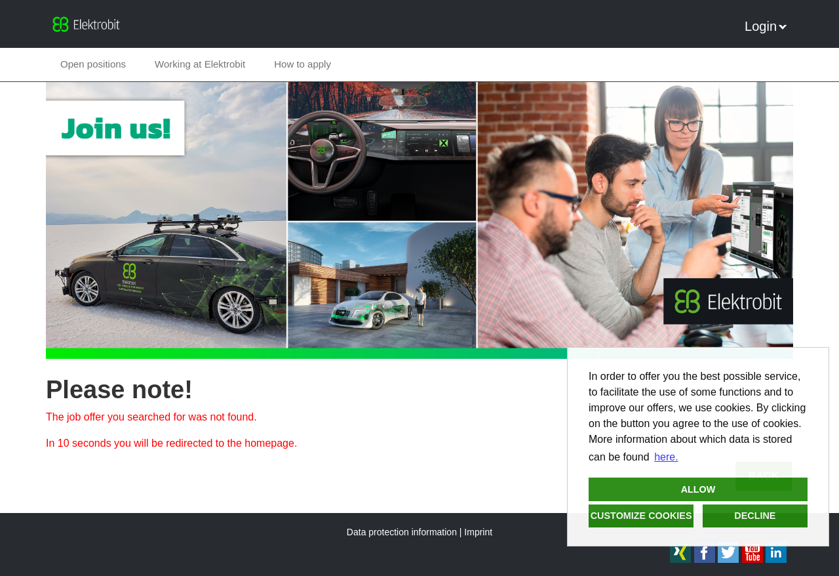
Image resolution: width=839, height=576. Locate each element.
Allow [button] (698, 489)
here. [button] (666, 457)
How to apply (302, 64)
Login (766, 26)
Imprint (478, 532)
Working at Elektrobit (200, 64)
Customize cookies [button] (641, 515)
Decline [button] (754, 515)
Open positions (93, 64)
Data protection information (402, 532)
